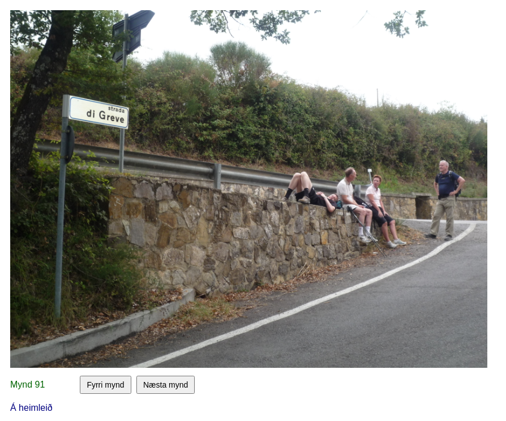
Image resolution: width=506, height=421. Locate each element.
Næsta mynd (165, 384)
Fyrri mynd (105, 384)
